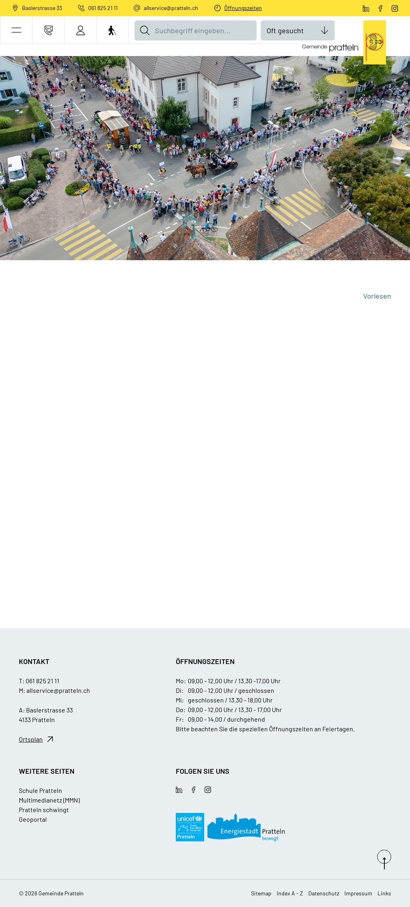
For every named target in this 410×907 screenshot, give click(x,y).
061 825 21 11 (103, 7)
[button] (16, 30)
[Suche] (145, 30)
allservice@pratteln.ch (171, 7)
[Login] (80, 30)
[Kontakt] (48, 30)
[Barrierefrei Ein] (112, 30)
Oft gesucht (285, 30)
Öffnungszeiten (243, 7)
